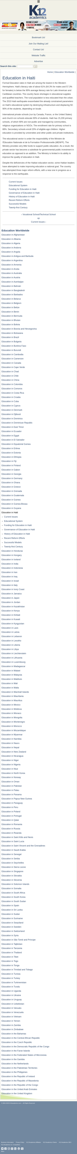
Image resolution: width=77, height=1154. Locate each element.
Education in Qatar (10, 820)
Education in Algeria (11, 243)
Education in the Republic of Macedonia (20, 1081)
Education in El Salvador (13, 440)
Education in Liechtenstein (14, 653)
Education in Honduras (12, 551)
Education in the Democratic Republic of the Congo (25, 1046)
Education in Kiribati (11, 615)
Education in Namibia (11, 739)
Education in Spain (10, 905)
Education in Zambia (11, 1025)
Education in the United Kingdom (17, 1093)
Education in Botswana (12, 333)
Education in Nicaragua (12, 756)
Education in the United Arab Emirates (19, 1089)
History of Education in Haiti (22, 196)
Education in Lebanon (12, 636)
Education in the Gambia (13, 1059)
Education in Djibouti (11, 414)
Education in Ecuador (12, 431)
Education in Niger (10, 760)
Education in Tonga (10, 965)
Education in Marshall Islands (15, 692)
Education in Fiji (9, 461)
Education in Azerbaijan (13, 282)
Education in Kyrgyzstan (13, 623)
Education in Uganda (11, 991)
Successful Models (17, 204)
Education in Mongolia (12, 717)
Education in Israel (10, 581)
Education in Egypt (10, 435)
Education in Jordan (11, 602)
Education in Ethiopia (11, 457)
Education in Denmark (12, 410)
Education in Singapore (12, 871)
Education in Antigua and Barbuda (17, 256)
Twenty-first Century (18, 207)
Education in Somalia (11, 888)
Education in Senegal (11, 854)
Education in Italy (10, 585)
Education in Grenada (12, 491)
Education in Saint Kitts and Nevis (17, 837)
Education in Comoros (12, 388)
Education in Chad (10, 371)
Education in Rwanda (11, 833)
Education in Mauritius (12, 700)
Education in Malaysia (12, 675)
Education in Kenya (11, 611)
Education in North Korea (13, 773)
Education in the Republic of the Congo (20, 1085)
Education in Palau (10, 790)
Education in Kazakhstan (13, 606)
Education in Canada (11, 363)
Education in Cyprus (11, 405)
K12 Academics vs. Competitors (10, 1144)
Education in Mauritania (13, 696)
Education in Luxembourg (13, 662)
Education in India (10, 564)
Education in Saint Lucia (13, 841)
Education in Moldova (12, 709)
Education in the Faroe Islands (16, 1051)
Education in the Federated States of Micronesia (24, 1055)
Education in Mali (10, 683)
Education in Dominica (12, 418)
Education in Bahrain (11, 286)
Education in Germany (12, 478)
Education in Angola (11, 252)
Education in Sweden (11, 927)
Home (50, 72)
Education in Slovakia (12, 875)
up (38, 218)
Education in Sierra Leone (14, 867)
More (2, 1151)
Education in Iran (9, 572)
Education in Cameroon (13, 358)
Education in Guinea (11, 500)
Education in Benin (10, 312)
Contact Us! (38, 49)
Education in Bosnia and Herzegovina (19, 329)
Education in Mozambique (14, 730)
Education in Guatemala (13, 495)
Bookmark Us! (38, 37)
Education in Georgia (11, 474)
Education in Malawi (11, 670)
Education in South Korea (13, 897)
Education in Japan (10, 598)
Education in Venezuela (13, 1012)
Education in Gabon (11, 470)
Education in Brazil (10, 337)
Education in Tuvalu (11, 986)
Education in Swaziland (12, 923)
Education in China (10, 380)
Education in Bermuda (12, 316)
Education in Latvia (10, 632)
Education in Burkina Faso (14, 346)
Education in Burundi (11, 350)
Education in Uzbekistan (13, 1004)
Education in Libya (10, 649)
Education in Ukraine (11, 995)
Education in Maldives (12, 679)
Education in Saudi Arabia (14, 850)
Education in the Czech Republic (17, 1042)
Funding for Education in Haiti (22, 189)
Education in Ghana (11, 482)
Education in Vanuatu (11, 1008)
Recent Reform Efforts (19, 200)
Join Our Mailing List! (38, 43)
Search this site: (8, 66)
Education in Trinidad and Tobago (17, 969)
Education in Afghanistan (13, 235)
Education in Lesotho (11, 640)
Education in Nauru (10, 743)
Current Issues (15, 182)
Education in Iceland (11, 559)
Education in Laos (10, 628)
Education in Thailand (12, 952)
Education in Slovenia (12, 880)
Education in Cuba (10, 401)
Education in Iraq (9, 576)
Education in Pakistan (12, 786)
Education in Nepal (10, 747)
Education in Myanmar (12, 734)
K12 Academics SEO (65, 1142)
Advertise (38, 61)
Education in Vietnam (11, 1016)
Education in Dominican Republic (17, 423)
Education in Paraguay (12, 803)
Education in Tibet (10, 957)
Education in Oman (10, 781)
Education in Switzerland (13, 931)
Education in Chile (10, 376)
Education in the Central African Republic (21, 1038)
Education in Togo (10, 961)
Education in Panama (12, 794)
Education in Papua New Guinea (17, 799)
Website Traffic (38, 55)
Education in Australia (12, 273)
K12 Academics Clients (50, 1142)
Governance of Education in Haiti (24, 193)
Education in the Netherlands (15, 1063)
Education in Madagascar (13, 666)
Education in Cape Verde (13, 367)
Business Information (7, 1142)
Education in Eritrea (11, 448)
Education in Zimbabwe (12, 1029)
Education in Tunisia (11, 974)
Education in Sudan (11, 914)
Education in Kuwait (11, 619)
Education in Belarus (11, 299)
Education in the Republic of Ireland (18, 1076)
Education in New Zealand (14, 752)
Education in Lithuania (12, 658)
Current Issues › (38, 222)
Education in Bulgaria (11, 341)
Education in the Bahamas (14, 1034)
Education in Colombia (12, 384)
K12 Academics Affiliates (33, 1142)
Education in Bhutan (11, 320)
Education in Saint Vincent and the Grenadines (23, 846)
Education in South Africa (13, 893)
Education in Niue (10, 769)
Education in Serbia (11, 858)
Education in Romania (12, 824)
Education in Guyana (11, 508)
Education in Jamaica (12, 593)
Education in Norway (11, 777)
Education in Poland (11, 811)
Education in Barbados (12, 294)
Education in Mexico (11, 705)
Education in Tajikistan (12, 944)
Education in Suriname (12, 918)
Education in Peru (10, 807)
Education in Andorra (11, 247)
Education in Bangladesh (13, 290)
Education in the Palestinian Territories (19, 1068)
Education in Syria (10, 935)
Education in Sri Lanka (12, 910)
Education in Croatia (11, 397)
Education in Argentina (12, 260)
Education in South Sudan (14, 901)
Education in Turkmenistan (14, 982)
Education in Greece (11, 487)
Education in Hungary (12, 555)
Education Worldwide (64, 72)
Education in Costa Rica (13, 393)
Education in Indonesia (12, 568)
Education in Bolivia (11, 324)
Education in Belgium (11, 303)
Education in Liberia (11, 645)
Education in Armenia (11, 265)
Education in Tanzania (12, 948)
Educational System (18, 185)
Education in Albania (11, 239)
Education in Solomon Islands (15, 884)
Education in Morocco (12, 726)
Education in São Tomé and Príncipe (19, 940)
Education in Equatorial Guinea (16, 444)
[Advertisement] (39, 1122)
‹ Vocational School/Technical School (38, 214)
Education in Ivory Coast (13, 589)
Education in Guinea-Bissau (15, 504)
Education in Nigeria (11, 764)
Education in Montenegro (13, 722)
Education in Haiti (10, 512)
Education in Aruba (10, 269)
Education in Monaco (11, 713)
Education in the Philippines (14, 1072)
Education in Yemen (11, 1021)
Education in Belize (10, 307)
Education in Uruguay (12, 999)
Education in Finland (11, 465)
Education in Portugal (12, 816)
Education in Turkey (11, 978)
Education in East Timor (13, 427)
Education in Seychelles (13, 863)
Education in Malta (10, 688)
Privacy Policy (20, 1142)
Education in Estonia (11, 453)
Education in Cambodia (12, 354)
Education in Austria (11, 277)
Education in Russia (11, 828)
